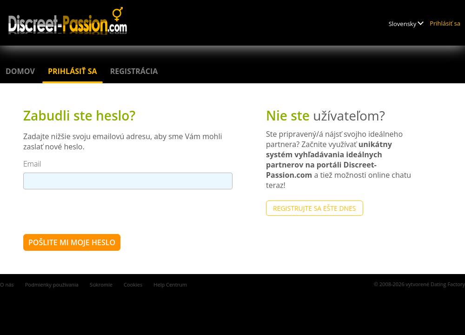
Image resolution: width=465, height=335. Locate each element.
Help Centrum (170, 284)
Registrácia (134, 71)
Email (32, 164)
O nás (7, 284)
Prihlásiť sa (445, 23)
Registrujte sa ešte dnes (314, 208)
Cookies (133, 284)
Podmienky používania (52, 284)
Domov (20, 71)
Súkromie (101, 284)
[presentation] (94, 211)
